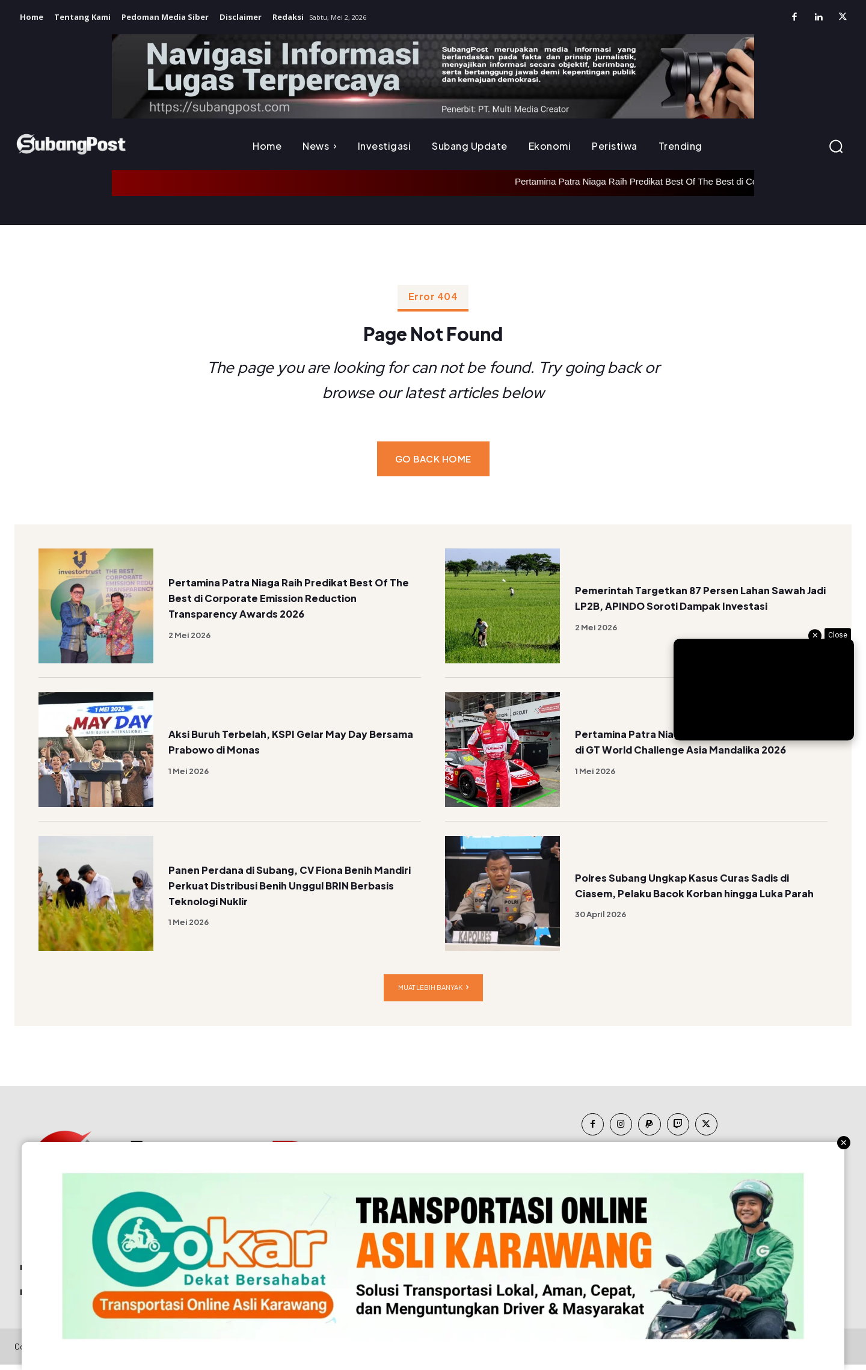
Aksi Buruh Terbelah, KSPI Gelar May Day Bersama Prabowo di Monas (289, 746)
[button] (836, 146)
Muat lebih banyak (433, 993)
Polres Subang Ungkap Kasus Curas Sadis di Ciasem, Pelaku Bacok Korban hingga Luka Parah (698, 890)
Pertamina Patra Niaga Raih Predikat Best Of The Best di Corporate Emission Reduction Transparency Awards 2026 (290, 602)
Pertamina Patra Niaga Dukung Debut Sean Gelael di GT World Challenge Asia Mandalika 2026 (693, 746)
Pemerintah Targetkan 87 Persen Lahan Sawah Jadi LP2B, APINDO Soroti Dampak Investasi (698, 602)
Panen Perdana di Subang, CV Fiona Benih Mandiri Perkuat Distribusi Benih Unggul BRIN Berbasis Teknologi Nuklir (292, 890)
